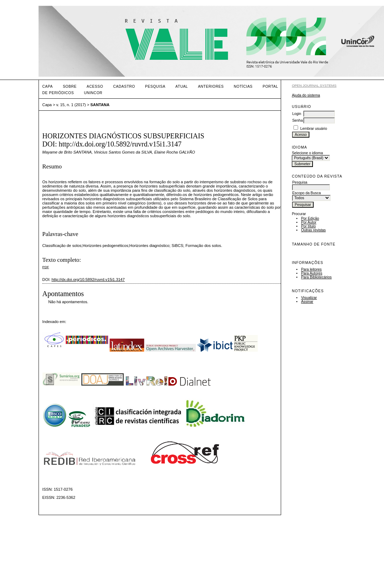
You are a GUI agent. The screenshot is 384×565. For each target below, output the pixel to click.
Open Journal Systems (314, 85)
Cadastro (124, 86)
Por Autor (308, 222)
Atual (181, 86)
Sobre (70, 86)
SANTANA (100, 105)
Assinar (307, 302)
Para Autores (311, 273)
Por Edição (310, 218)
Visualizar (309, 298)
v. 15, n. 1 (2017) (71, 105)
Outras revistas (313, 230)
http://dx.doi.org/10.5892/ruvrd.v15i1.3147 (88, 279)
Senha (297, 120)
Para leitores (311, 269)
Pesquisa (155, 86)
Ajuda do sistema (306, 95)
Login (296, 114)
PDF (45, 267)
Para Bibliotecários (316, 277)
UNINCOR (93, 93)
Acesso (95, 86)
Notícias (243, 86)
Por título (308, 226)
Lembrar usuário (313, 129)
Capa (47, 86)
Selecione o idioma (307, 153)
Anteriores (211, 86)
